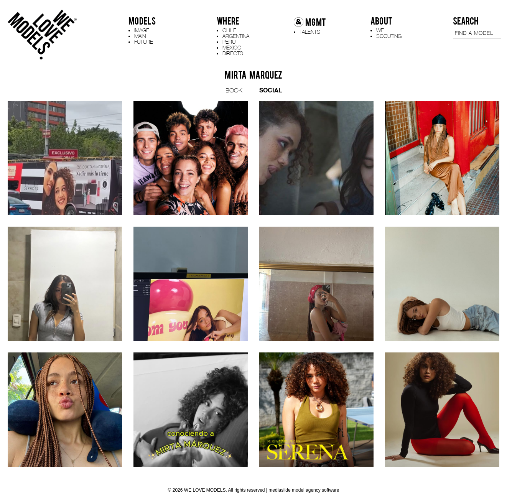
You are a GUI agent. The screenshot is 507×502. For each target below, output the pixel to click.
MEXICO (231, 47)
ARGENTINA (235, 36)
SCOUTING (389, 36)
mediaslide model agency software (303, 490)
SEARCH (465, 21)
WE (380, 30)
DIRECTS (232, 53)
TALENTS (310, 31)
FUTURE (143, 41)
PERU (228, 41)
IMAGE (141, 30)
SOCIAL (270, 90)
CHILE (229, 30)
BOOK (234, 90)
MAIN (140, 36)
